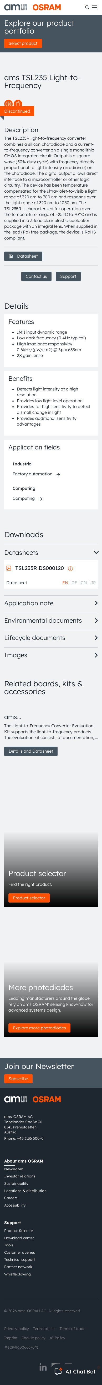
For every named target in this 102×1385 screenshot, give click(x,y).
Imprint (10, 1337)
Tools (8, 1245)
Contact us (36, 276)
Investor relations (19, 1176)
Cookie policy (33, 1337)
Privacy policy (16, 1328)
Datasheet (23, 256)
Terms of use (44, 1328)
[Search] (87, 7)
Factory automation (32, 473)
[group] (51, 729)
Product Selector (18, 1230)
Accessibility (15, 1205)
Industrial (23, 463)
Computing (24, 488)
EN (65, 582)
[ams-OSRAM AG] (32, 7)
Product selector (29, 897)
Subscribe (18, 1078)
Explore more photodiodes (39, 1027)
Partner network (18, 1266)
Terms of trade (72, 1328)
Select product (23, 43)
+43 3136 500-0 (30, 1138)
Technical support (19, 1259)
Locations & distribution (25, 1190)
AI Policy (57, 1337)
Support (68, 276)
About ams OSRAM (23, 1161)
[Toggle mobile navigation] (94, 7)
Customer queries (19, 1252)
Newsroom (13, 1169)
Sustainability (16, 1183)
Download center (19, 1238)
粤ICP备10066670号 (21, 1347)
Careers (11, 1198)
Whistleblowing (17, 1274)
